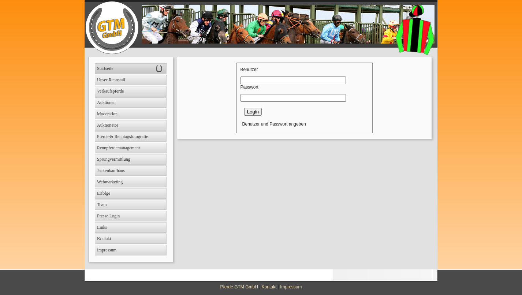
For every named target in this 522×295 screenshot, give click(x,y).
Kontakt (269, 287)
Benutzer (249, 69)
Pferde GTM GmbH (239, 287)
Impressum (291, 287)
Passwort (249, 87)
